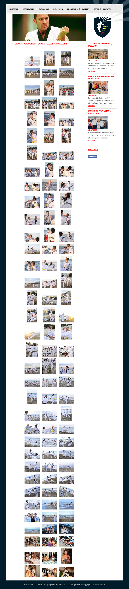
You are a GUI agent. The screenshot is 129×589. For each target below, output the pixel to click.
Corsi (96, 9)
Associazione (28, 9)
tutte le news (93, 150)
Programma (72, 9)
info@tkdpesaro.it (50, 585)
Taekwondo (44, 9)
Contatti (107, 9)
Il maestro (58, 9)
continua (91, 71)
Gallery (85, 9)
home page (13, 9)
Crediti (77, 585)
